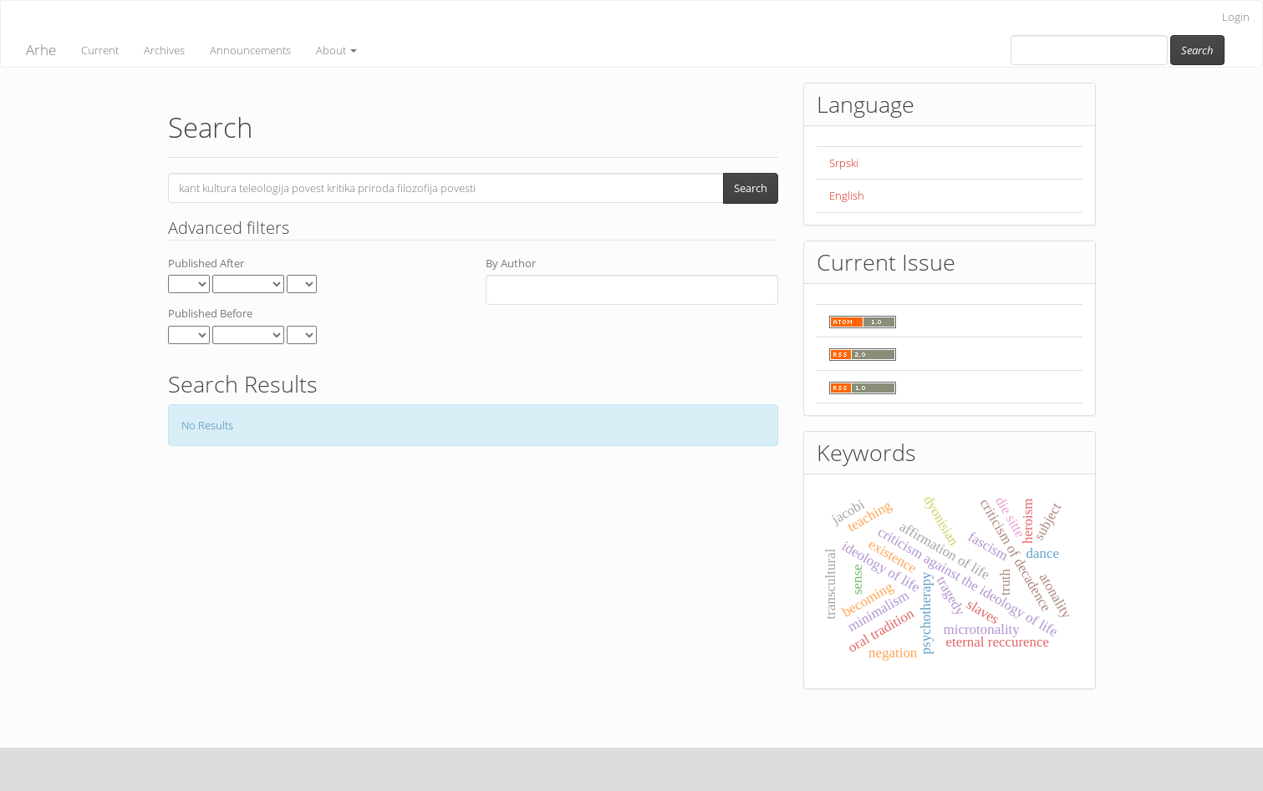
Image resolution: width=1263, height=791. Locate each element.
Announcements (250, 50)
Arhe (41, 49)
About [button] (336, 50)
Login (1236, 16)
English (846, 195)
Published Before (210, 313)
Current (100, 50)
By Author (511, 263)
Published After (206, 263)
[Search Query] (1089, 50)
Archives (164, 50)
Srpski (843, 162)
